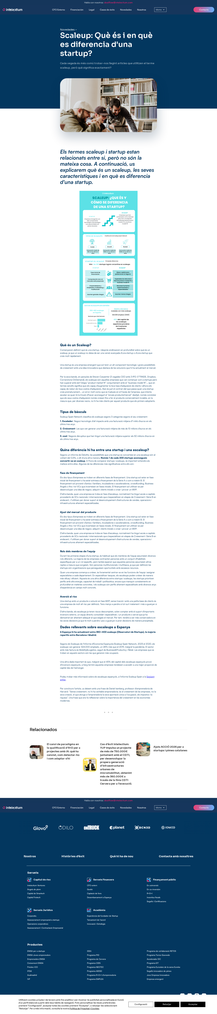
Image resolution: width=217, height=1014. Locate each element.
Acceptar (192, 1004)
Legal (91, 9)
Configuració (141, 1004)
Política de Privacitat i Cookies (84, 1008)
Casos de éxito (107, 9)
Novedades (126, 9)
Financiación (76, 9)
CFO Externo (58, 9)
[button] (77, 10)
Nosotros (141, 9)
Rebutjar (167, 1004)
